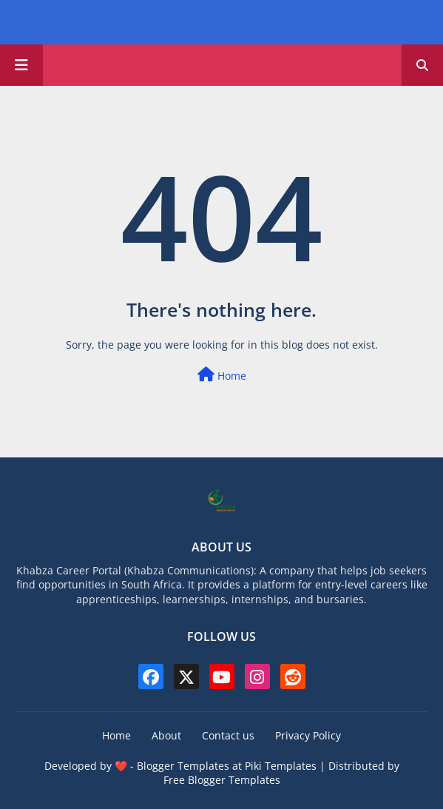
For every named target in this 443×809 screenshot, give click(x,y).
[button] (422, 65)
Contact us (228, 735)
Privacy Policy (308, 735)
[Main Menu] (21, 65)
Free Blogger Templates (221, 780)
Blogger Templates (183, 766)
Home (221, 375)
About (166, 735)
